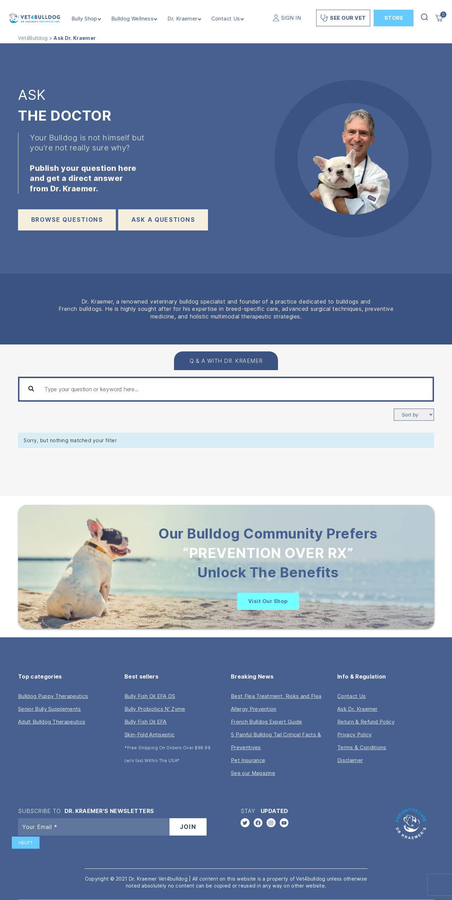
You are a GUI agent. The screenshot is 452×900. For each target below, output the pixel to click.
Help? (26, 842)
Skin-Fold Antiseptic (149, 734)
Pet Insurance (248, 760)
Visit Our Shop (268, 601)
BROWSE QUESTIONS (67, 219)
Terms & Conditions (361, 747)
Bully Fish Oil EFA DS (149, 696)
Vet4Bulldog (33, 38)
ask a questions (163, 219)
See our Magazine (253, 773)
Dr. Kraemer (184, 19)
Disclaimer (350, 760)
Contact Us (227, 19)
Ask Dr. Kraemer (357, 709)
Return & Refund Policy (365, 721)
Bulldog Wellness (134, 19)
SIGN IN (291, 18)
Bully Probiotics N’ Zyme (154, 709)
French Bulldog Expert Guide (266, 721)
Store (393, 18)
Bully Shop (86, 19)
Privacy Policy (354, 734)
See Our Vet (343, 18)
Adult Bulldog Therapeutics (51, 721)
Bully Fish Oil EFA (145, 721)
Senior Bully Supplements (49, 709)
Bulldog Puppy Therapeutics (53, 696)
